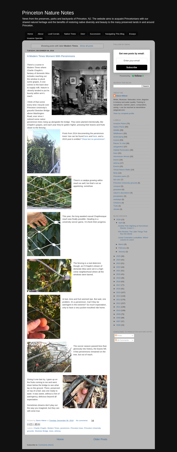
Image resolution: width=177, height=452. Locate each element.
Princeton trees (77, 428)
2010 (118, 310)
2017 (118, 285)
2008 (118, 318)
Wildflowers (118, 133)
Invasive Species (35, 38)
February (123, 248)
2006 (118, 325)
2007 (118, 321)
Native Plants (118, 127)
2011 (118, 307)
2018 (118, 281)
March (121, 244)
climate (116, 209)
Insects (116, 140)
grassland (117, 189)
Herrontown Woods (121, 156)
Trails (115, 206)
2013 (118, 300)
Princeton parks (119, 176)
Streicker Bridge (41, 431)
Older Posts (100, 439)
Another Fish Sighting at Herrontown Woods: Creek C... (133, 227)
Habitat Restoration (121, 150)
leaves (116, 160)
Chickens (117, 203)
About (40, 34)
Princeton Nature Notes (48, 13)
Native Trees (70, 34)
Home (30, 34)
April (121, 223)
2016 (118, 289)
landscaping (118, 137)
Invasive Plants (119, 123)
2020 (118, 274)
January (122, 252)
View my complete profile (123, 113)
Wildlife (116, 130)
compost (116, 186)
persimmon (65, 428)
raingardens (118, 147)
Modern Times (53, 428)
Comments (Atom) (46, 445)
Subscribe (131, 67)
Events (116, 166)
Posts (118, 335)
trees (51, 431)
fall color (116, 180)
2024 (118, 260)
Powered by (132, 76)
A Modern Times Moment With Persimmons (51, 56)
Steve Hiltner (122, 96)
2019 (118, 278)
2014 (118, 296)
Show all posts (86, 46)
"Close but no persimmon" (93, 139)
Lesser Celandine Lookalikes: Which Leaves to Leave (133, 239)
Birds (115, 173)
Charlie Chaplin (40, 428)
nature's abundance (121, 193)
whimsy (57, 431)
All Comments (122, 340)
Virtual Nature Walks (121, 170)
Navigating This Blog (114, 34)
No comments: (82, 420)
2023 (118, 263)
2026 (118, 219)
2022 (118, 267)
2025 (118, 256)
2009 (118, 314)
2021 (118, 271)
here (86, 136)
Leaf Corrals (53, 34)
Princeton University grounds (125, 183)
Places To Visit (119, 143)
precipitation (118, 196)
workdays (117, 199)
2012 (118, 303)
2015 (118, 292)
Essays (132, 34)
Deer (83, 34)
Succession (95, 34)
